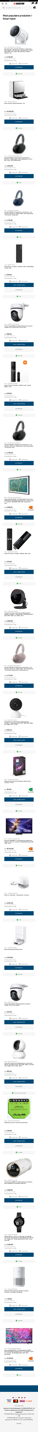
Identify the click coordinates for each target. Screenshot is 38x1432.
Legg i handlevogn (19, 285)
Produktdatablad (31, 509)
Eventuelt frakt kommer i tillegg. (10, 60)
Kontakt (19, 1423)
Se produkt (19, 67)
